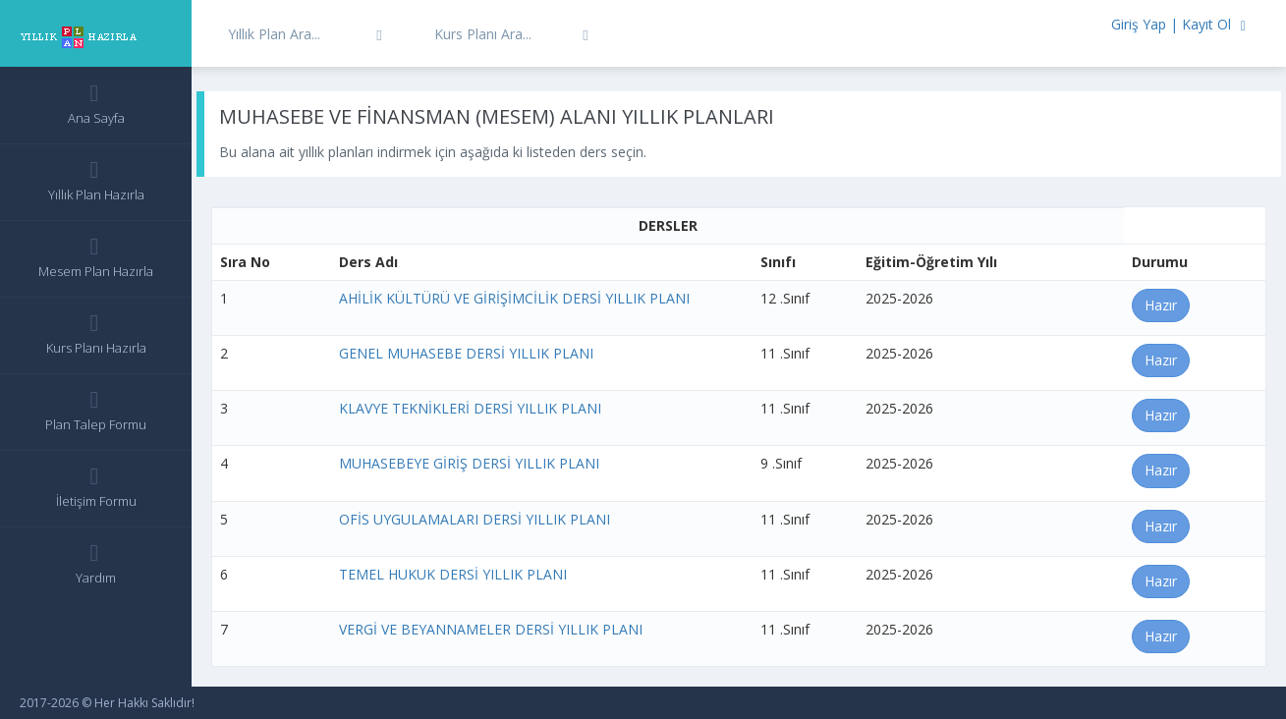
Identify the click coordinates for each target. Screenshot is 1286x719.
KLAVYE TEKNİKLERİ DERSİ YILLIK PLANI (470, 408)
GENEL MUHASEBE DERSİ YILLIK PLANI (466, 353)
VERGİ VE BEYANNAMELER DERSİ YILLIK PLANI (491, 629)
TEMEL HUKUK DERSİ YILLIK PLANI (453, 574)
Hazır (1161, 305)
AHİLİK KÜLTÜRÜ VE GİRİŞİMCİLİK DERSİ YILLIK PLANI (514, 298)
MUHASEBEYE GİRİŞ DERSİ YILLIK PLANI (469, 463)
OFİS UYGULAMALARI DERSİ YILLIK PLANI (474, 519)
